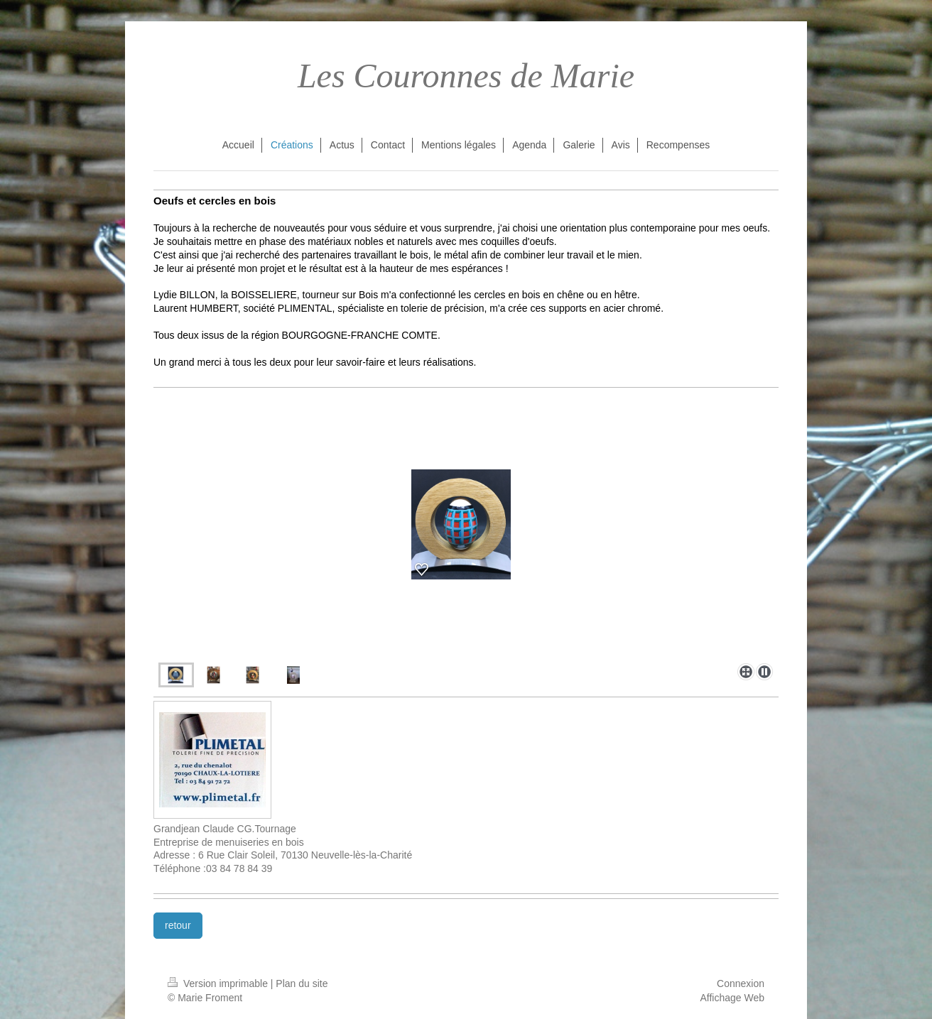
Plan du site (301, 983)
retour (178, 925)
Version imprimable (219, 983)
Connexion (740, 983)
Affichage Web (732, 997)
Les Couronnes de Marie (466, 75)
